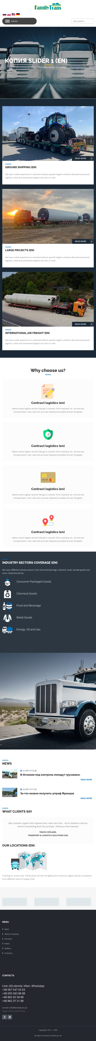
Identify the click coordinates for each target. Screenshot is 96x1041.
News (6, 943)
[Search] (82, 21)
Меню (14, 21)
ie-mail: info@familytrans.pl (14, 1007)
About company (11, 934)
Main (6, 929)
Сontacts (8, 953)
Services (8, 938)
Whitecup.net (56, 1035)
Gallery (7, 948)
